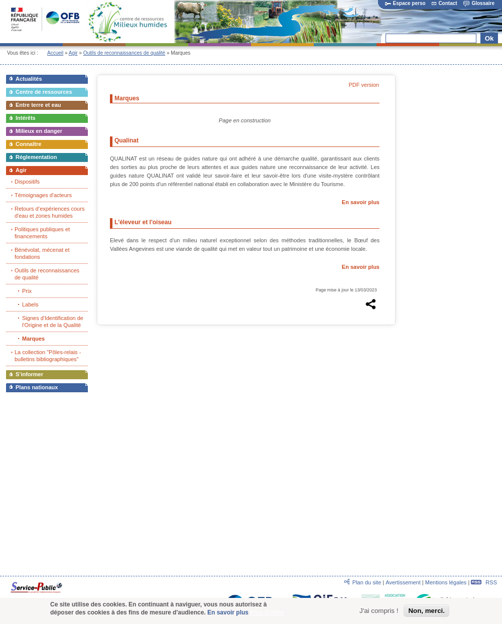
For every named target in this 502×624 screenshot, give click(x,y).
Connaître (28, 144)
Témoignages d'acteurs (43, 195)
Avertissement (403, 582)
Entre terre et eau (38, 105)
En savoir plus (361, 202)
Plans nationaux (37, 387)
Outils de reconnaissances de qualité (124, 53)
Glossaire (478, 3)
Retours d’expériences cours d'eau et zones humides (49, 212)
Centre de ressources (44, 92)
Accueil (55, 53)
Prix (27, 291)
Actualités (29, 79)
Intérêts (26, 118)
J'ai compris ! (378, 612)
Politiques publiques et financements (42, 232)
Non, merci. (426, 612)
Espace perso (405, 3)
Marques (33, 339)
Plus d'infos (267, 614)
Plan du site (366, 582)
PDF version (363, 85)
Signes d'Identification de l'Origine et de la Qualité (52, 321)
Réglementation (36, 157)
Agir (73, 53)
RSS (484, 582)
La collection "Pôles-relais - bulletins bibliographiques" (48, 355)
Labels (30, 304)
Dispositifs (27, 182)
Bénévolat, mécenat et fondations (42, 253)
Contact (444, 3)
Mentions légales (446, 582)
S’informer (29, 374)
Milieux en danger (39, 131)
